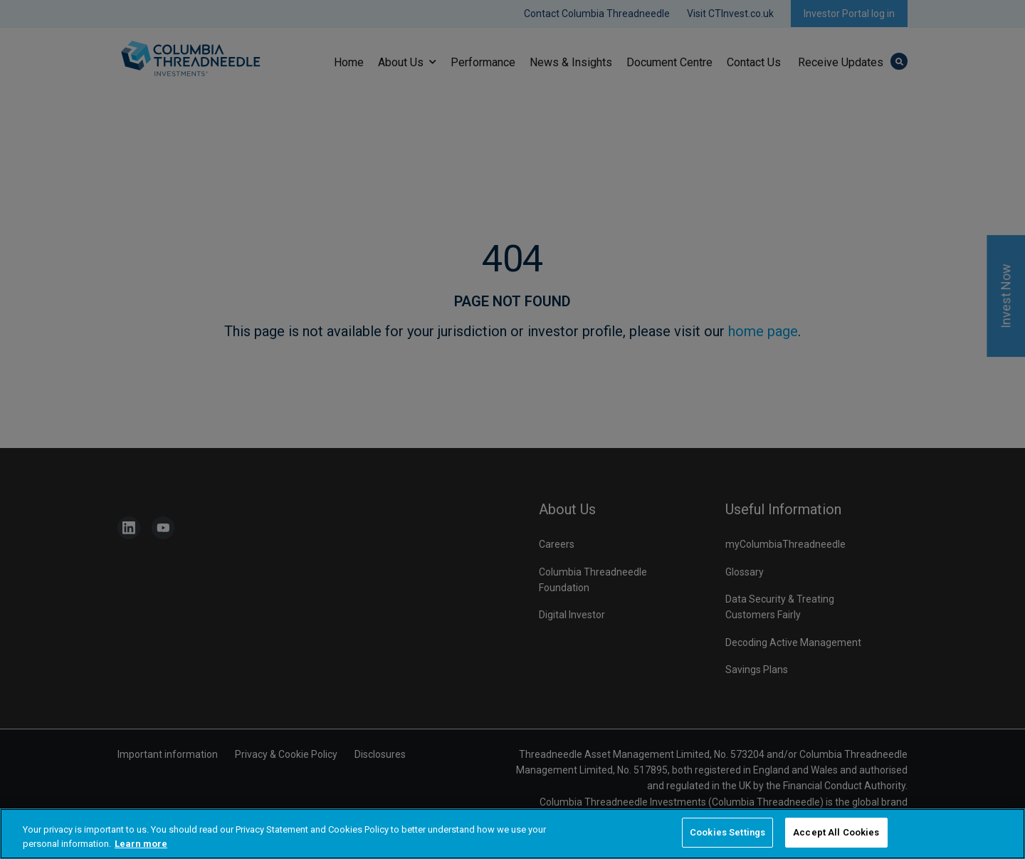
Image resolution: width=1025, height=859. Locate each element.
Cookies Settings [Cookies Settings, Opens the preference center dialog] (727, 833)
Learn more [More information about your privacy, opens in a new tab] (141, 844)
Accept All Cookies (836, 833)
